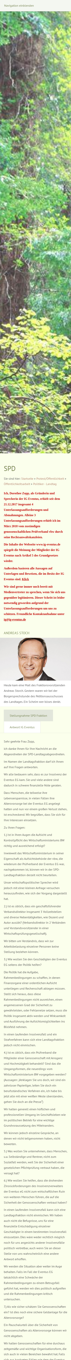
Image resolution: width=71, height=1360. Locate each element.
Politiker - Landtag (45, 484)
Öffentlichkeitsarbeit (17, 484)
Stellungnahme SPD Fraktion (28, 715)
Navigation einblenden (19, 5)
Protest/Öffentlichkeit (50, 478)
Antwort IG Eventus (22, 727)
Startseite (27, 478)
